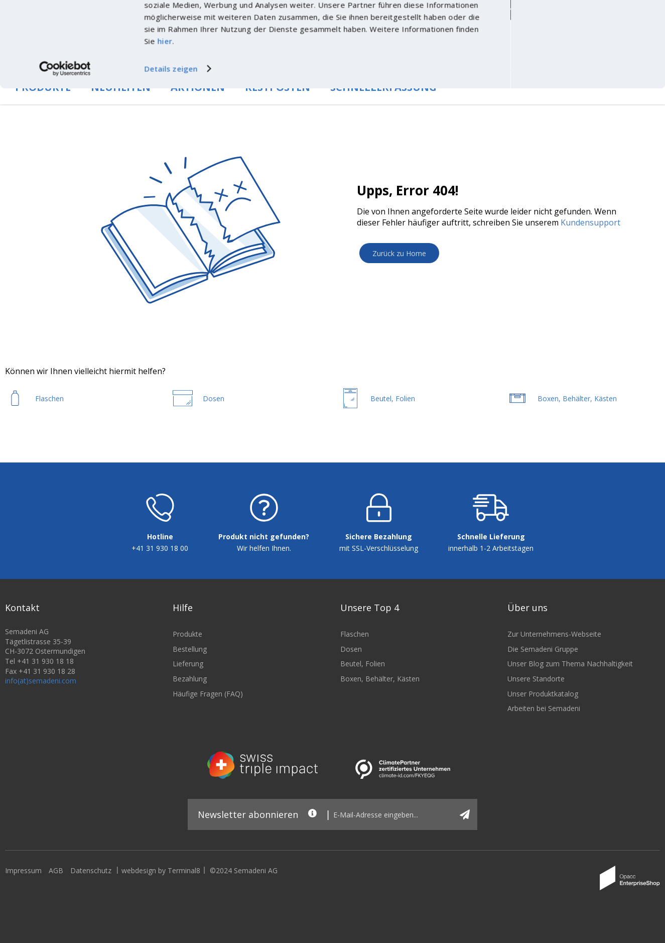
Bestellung (190, 649)
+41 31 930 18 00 (159, 548)
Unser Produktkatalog (542, 693)
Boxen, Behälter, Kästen (380, 678)
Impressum (23, 870)
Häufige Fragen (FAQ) (208, 693)
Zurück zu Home (399, 253)
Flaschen (354, 634)
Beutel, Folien (362, 663)
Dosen (351, 649)
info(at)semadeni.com (40, 680)
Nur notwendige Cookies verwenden (581, 39)
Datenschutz (90, 870)
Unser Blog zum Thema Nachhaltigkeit (570, 663)
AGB (56, 870)
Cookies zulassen (581, 19)
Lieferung (188, 663)
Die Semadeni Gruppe (542, 649)
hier (164, 114)
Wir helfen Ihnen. (264, 548)
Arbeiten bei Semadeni (543, 708)
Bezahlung (190, 678)
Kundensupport (590, 222)
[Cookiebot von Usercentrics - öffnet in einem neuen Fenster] (65, 141)
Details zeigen (170, 142)
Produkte (187, 634)
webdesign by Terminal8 (160, 870)
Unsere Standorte (536, 678)
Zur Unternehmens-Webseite (554, 634)
